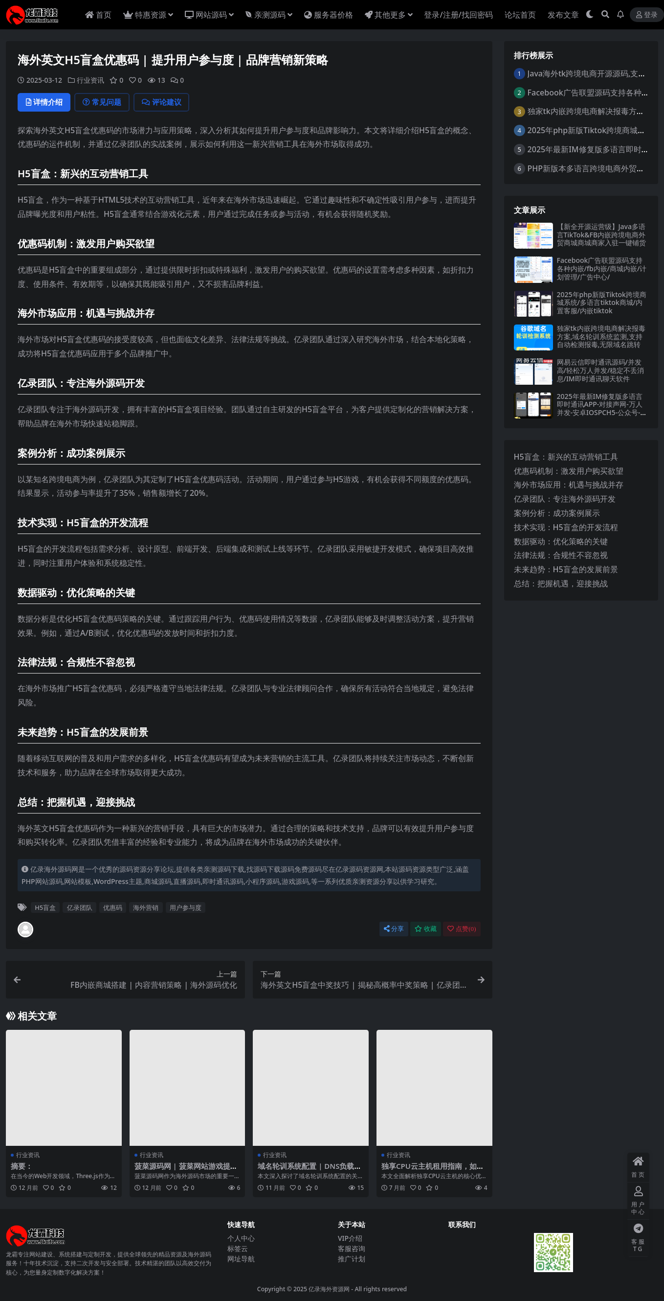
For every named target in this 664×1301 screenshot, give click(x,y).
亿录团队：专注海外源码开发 (565, 498)
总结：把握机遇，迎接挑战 (561, 583)
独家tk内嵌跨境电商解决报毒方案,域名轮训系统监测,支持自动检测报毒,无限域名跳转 (601, 336)
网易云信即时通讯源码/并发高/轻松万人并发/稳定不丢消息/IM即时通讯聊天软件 (600, 370)
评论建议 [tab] (164, 102)
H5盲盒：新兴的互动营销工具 (566, 456)
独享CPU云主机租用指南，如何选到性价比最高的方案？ (432, 1170)
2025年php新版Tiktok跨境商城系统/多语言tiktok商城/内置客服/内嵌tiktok (601, 303)
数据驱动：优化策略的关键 (561, 541)
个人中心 (241, 1238)
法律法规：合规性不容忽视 (561, 555)
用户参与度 (185, 907)
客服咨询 (351, 1248)
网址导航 (241, 1258)
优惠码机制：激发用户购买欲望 (568, 470)
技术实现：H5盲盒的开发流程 (566, 527)
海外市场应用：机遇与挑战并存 (568, 484)
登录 (647, 15)
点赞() (461, 928)
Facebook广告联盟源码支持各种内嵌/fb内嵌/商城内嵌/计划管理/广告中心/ (602, 268)
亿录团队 (79, 907)
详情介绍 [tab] (44, 102)
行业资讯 (90, 80)
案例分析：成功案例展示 (557, 513)
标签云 (237, 1248)
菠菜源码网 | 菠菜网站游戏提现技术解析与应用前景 (186, 1170)
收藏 (426, 928)
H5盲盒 (45, 907)
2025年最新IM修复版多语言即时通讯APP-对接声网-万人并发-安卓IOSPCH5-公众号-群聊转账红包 (602, 408)
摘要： (22, 1166)
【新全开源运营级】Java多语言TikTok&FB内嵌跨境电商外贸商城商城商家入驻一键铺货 (601, 235)
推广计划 (351, 1258)
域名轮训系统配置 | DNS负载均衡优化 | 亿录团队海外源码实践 (310, 1170)
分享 (394, 928)
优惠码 (112, 907)
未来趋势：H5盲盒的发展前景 (566, 569)
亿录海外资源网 (329, 1289)
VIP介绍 (350, 1238)
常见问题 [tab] (104, 102)
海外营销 (145, 907)
